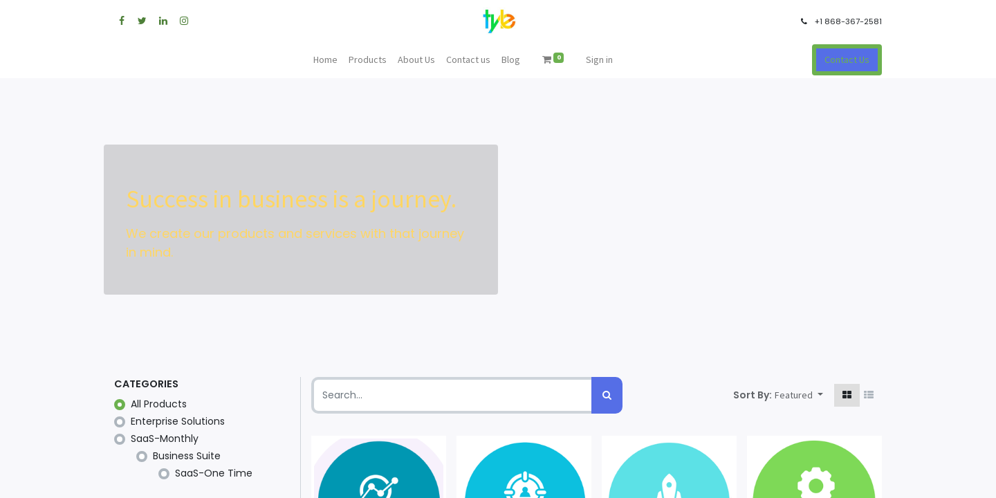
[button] (799, 395)
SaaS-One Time (213, 473)
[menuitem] (325, 60)
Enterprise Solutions (178, 421)
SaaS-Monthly (165, 438)
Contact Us (846, 59)
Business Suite (187, 456)
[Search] (606, 395)
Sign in (599, 59)
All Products (159, 404)
